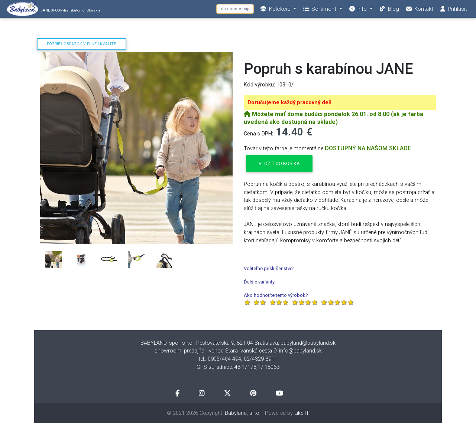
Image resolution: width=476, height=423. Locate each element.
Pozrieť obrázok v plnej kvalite (81, 44)
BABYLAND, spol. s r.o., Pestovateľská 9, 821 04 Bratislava (209, 343)
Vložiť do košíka (279, 163)
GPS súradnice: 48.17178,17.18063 (238, 367)
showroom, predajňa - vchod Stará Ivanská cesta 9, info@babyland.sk (238, 351)
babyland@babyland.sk (308, 343)
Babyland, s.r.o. (242, 413)
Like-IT (301, 413)
